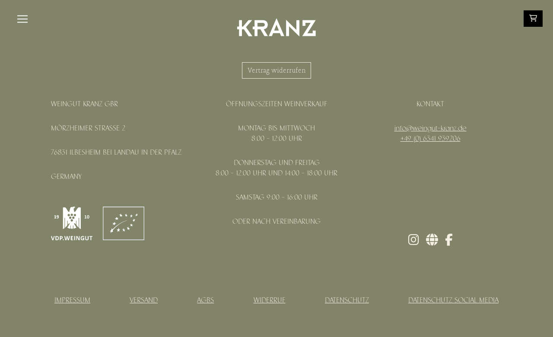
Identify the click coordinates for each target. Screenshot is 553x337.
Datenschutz (347, 300)
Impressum (72, 300)
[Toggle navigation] (22, 19)
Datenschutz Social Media (453, 300)
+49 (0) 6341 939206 (430, 139)
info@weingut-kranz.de (430, 128)
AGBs (205, 300)
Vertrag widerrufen (276, 70)
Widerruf (270, 300)
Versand (144, 300)
